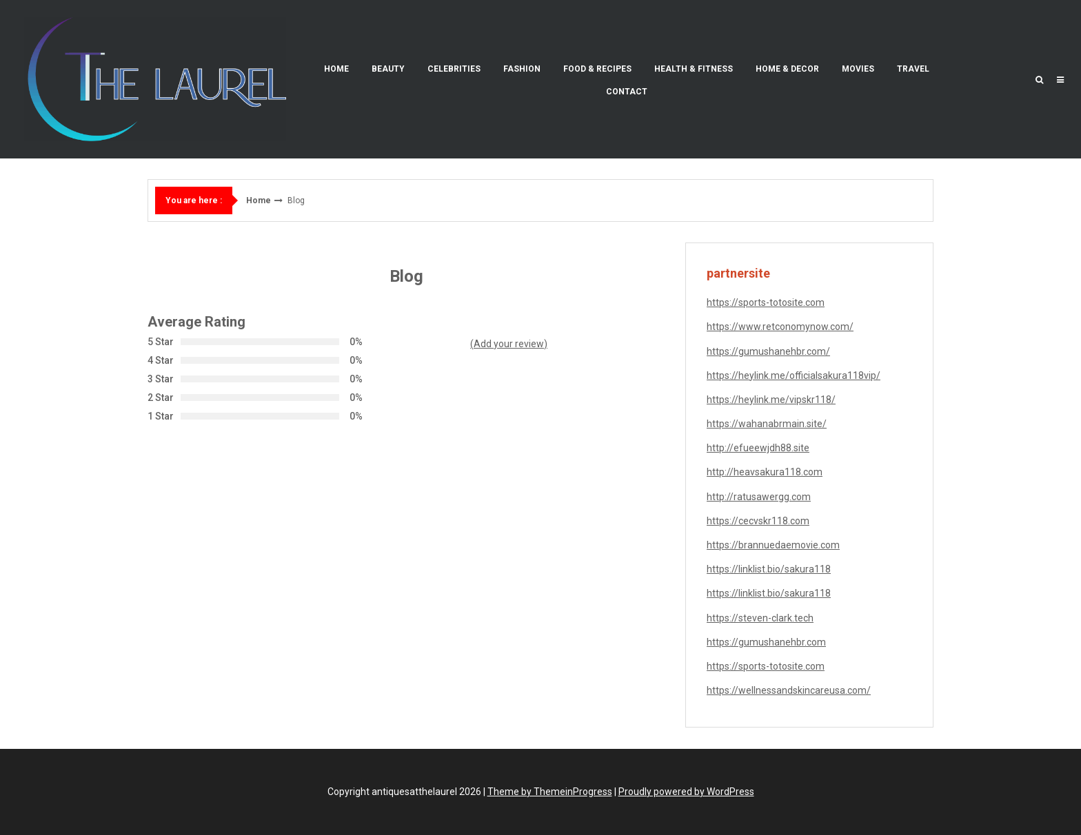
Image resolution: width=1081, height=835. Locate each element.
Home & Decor (787, 69)
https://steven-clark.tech (760, 617)
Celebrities (454, 69)
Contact (626, 91)
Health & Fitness (693, 69)
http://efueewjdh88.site (758, 447)
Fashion (521, 69)
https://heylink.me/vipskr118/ (771, 399)
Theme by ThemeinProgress (549, 791)
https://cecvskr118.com (758, 520)
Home (336, 69)
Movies (858, 69)
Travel (913, 69)
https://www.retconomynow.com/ (780, 326)
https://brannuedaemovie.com (773, 544)
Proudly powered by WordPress (686, 791)
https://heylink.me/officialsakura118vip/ (793, 375)
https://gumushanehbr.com (766, 642)
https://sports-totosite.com (766, 302)
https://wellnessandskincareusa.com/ (789, 690)
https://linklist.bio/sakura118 (769, 569)
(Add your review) (508, 343)
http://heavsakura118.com (764, 471)
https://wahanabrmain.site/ (767, 423)
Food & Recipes (597, 69)
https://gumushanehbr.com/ (768, 351)
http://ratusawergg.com (759, 496)
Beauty (388, 69)
